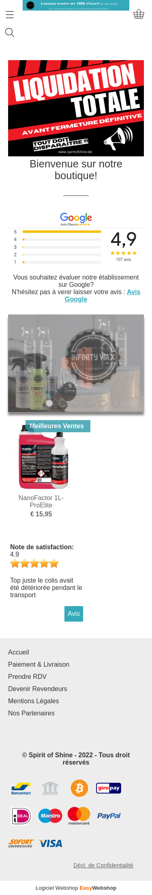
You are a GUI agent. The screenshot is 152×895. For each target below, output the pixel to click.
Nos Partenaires (31, 713)
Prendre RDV (27, 676)
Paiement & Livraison (38, 664)
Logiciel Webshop (76, 888)
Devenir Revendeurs (37, 688)
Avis (74, 613)
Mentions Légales (33, 701)
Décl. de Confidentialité (103, 865)
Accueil (18, 652)
